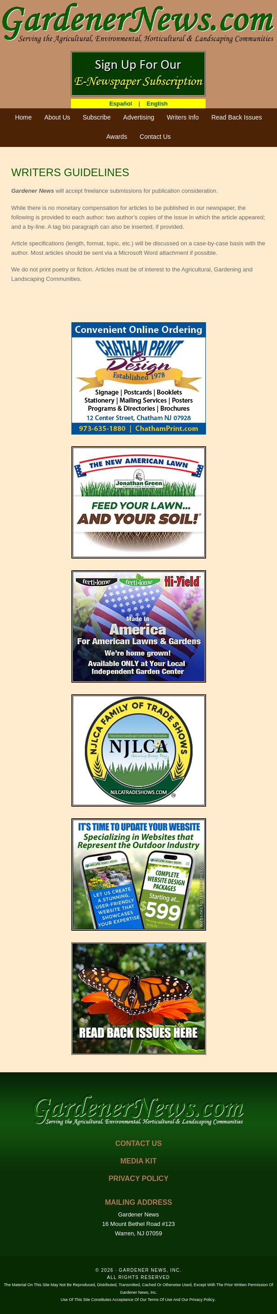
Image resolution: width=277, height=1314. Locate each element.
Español (120, 103)
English (157, 103)
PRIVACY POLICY (139, 1178)
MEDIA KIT (138, 1161)
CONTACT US (138, 1143)
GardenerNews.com (138, 22)
